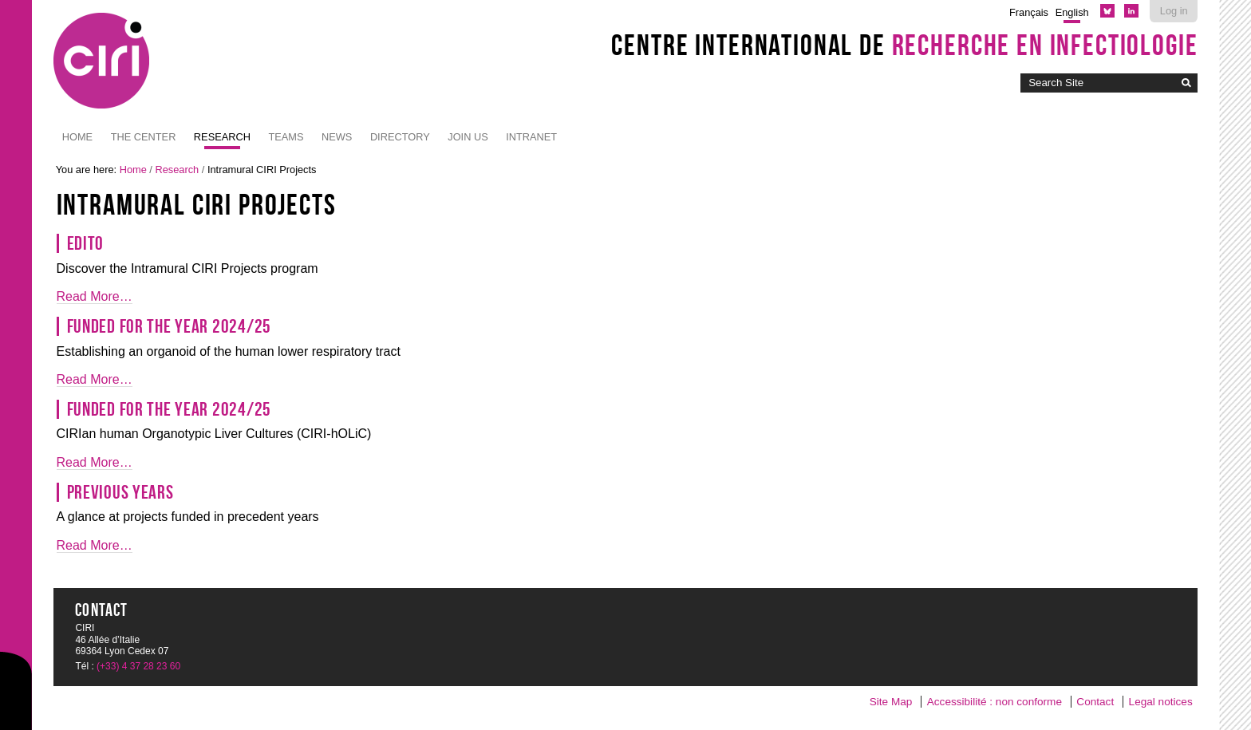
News (337, 137)
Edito (86, 243)
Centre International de (904, 45)
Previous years (120, 492)
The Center (143, 137)
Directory (400, 137)
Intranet (531, 137)
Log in (1174, 11)
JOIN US (467, 137)
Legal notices (1161, 702)
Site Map (891, 702)
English (1072, 12)
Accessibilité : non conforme (994, 702)
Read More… (94, 296)
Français (1028, 12)
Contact (1095, 702)
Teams (285, 137)
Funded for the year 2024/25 (169, 326)
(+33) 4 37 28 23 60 (138, 666)
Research (222, 137)
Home (77, 137)
